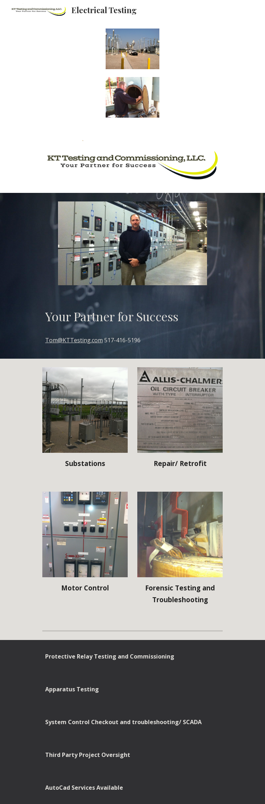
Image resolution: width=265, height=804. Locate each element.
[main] (132, 316)
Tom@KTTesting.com (74, 340)
